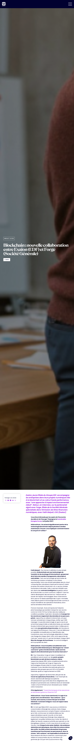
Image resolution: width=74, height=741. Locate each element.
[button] (70, 4)
